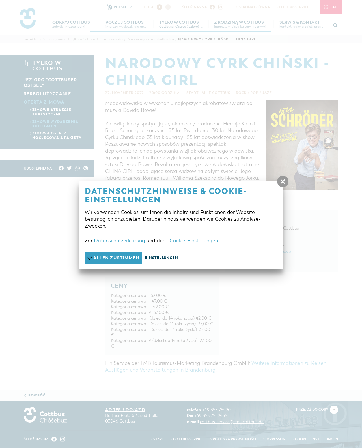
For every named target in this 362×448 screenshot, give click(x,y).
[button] (282, 181)
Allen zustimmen (113, 258)
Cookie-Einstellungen (194, 240)
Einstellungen (161, 258)
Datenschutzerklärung (119, 240)
